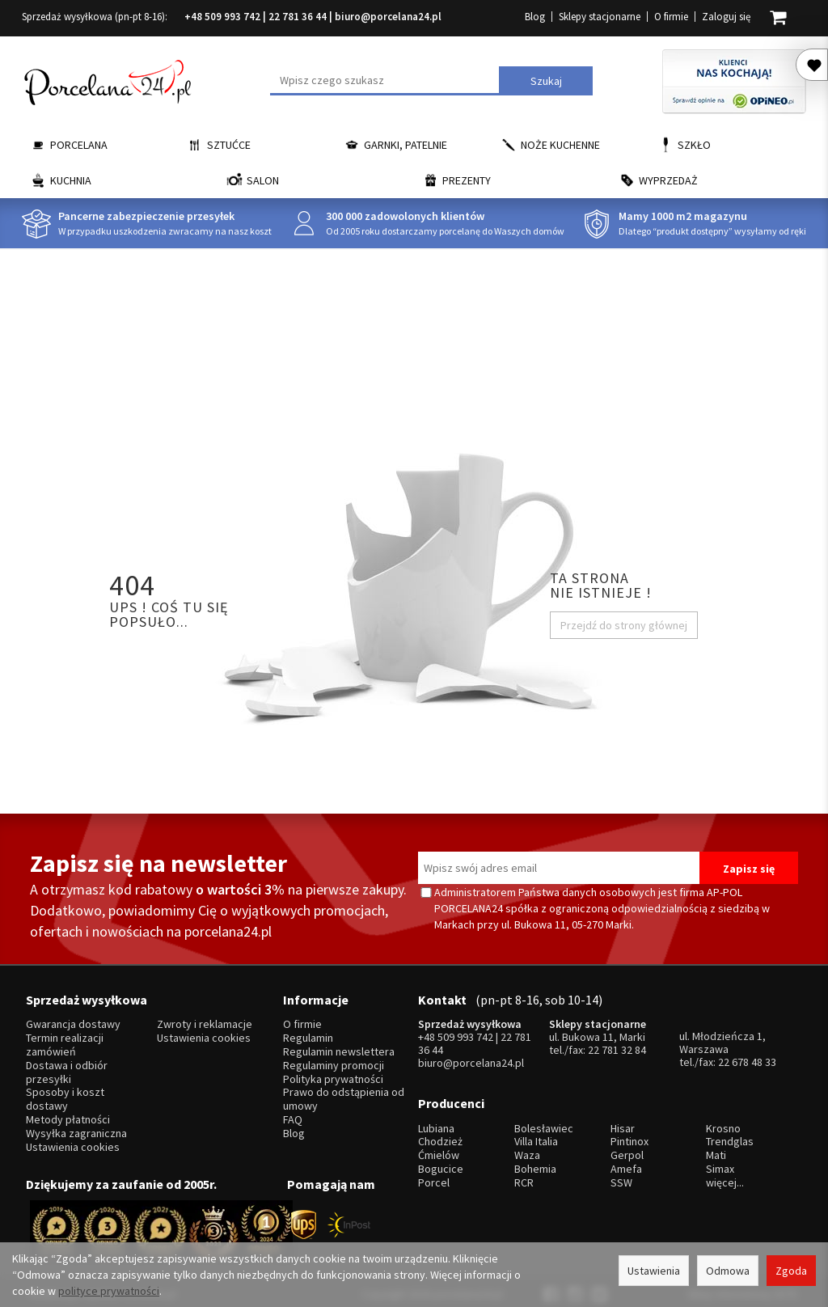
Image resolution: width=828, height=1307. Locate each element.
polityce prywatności (108, 1291)
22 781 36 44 (297, 16)
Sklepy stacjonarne (599, 16)
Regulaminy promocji (333, 1060)
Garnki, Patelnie (405, 144)
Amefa (626, 1158)
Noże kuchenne (560, 144)
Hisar (622, 1118)
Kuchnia (70, 180)
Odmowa (728, 1270)
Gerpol (627, 1145)
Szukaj (546, 81)
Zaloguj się (726, 16)
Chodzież (440, 1131)
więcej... (725, 1172)
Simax (720, 1158)
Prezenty (466, 180)
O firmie (671, 16)
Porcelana (79, 144)
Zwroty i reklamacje (204, 1019)
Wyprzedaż (668, 180)
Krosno (723, 1118)
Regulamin (308, 1033)
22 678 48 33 (747, 1057)
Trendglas (730, 1131)
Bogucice (440, 1158)
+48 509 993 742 (222, 16)
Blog (535, 16)
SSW (621, 1172)
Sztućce (229, 144)
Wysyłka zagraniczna (76, 1128)
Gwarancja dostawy (73, 1019)
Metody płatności (68, 1114)
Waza (527, 1145)
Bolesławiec (543, 1118)
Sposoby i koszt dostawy (65, 1094)
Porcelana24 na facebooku (816, 498)
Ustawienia (653, 1270)
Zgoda (791, 1270)
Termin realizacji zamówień (65, 1040)
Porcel (434, 1172)
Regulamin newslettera (339, 1047)
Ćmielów (438, 1145)
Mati (716, 1145)
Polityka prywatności (333, 1074)
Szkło (694, 144)
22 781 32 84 (617, 1045)
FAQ (292, 1114)
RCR (524, 1172)
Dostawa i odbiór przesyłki (67, 1067)
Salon (263, 180)
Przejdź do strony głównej (623, 625)
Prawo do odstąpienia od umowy (343, 1094)
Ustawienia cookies (73, 1141)
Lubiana (436, 1118)
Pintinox (629, 1131)
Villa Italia (536, 1131)
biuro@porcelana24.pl (388, 16)
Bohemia (535, 1158)
